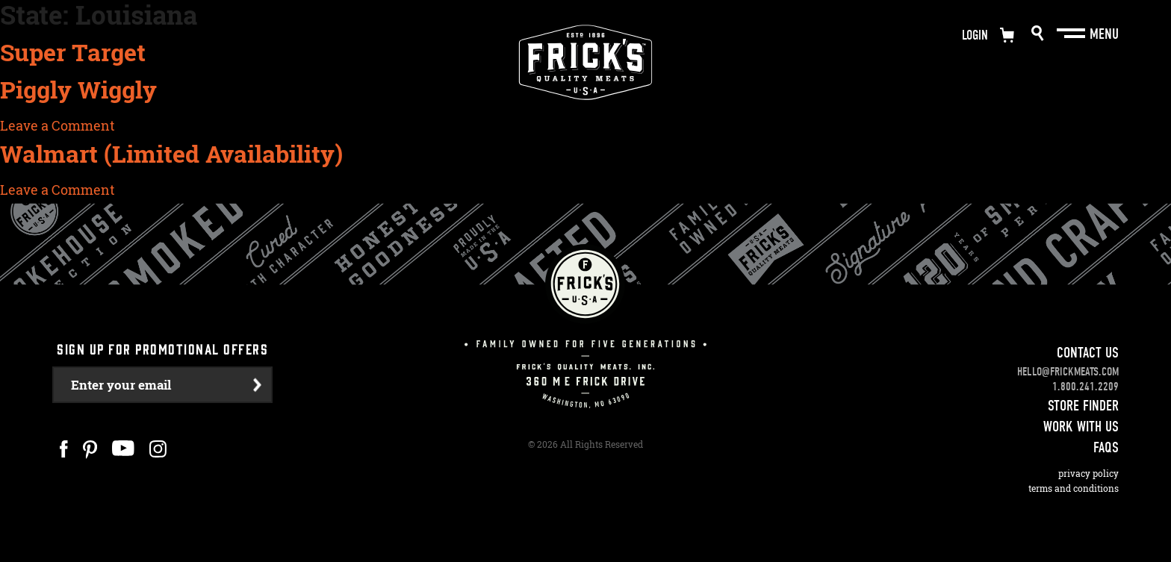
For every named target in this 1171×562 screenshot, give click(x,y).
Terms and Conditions (1073, 488)
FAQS (1106, 447)
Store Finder (1083, 405)
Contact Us (1088, 352)
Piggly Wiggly (78, 89)
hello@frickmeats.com (1068, 371)
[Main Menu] (1072, 33)
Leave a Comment (57, 125)
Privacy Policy (1088, 473)
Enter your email (121, 384)
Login (975, 35)
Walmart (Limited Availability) (171, 153)
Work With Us (1081, 426)
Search (1037, 33)
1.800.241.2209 (1085, 386)
